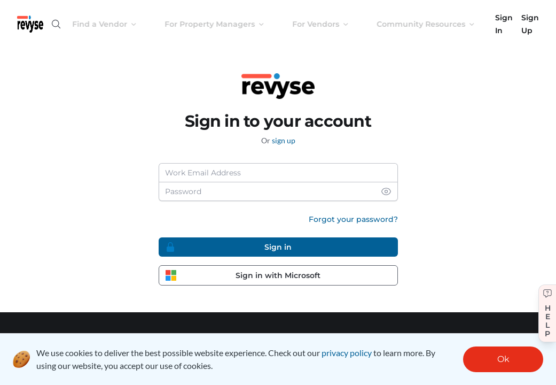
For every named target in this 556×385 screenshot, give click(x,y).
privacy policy (347, 353)
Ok (503, 359)
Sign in (228, 247)
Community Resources (434, 24)
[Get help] (547, 313)
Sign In (504, 24)
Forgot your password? (353, 219)
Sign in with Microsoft (243, 275)
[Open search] (56, 24)
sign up (283, 140)
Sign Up (530, 24)
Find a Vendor (113, 24)
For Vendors (329, 24)
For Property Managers (223, 24)
